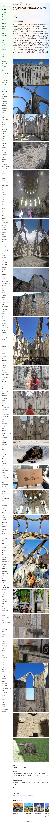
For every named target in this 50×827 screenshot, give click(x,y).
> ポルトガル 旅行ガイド (24, 4)
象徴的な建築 (5, 611)
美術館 (3, 255)
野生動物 (4, 110)
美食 (3, 70)
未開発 (3, 615)
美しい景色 (4, 63)
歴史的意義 (4, 646)
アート (3, 271)
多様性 (3, 650)
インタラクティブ (6, 377)
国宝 (3, 655)
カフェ (3, 98)
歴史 (3, 17)
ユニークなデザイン (6, 489)
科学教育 (4, 491)
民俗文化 (4, 711)
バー (3, 351)
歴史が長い (4, 105)
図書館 (3, 674)
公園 (3, 290)
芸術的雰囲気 (5, 222)
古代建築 (4, 564)
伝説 (3, 515)
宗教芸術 (4, 346)
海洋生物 (4, 285)
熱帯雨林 (4, 442)
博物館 (3, 52)
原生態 (3, 124)
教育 (3, 157)
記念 (3, 192)
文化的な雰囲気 (5, 498)
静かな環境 (4, 568)
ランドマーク (5, 49)
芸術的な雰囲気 (5, 302)
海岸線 (3, 384)
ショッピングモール (6, 688)
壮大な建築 (4, 372)
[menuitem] (6, 1)
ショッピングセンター (7, 407)
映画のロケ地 (5, 328)
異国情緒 (4, 314)
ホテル (3, 89)
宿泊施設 (4, 589)
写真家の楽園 (5, 709)
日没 (3, 150)
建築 (3, 59)
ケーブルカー (5, 257)
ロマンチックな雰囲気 (7, 433)
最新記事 (28, 821)
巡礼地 (3, 625)
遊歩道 (3, 592)
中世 (3, 554)
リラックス (4, 300)
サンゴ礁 (4, 295)
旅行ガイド (15, 4)
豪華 (3, 211)
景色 (3, 115)
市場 (3, 276)
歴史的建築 (4, 96)
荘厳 (3, 636)
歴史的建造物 (5, 185)
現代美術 (4, 706)
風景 (3, 138)
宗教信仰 (4, 428)
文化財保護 (4, 398)
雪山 (3, 318)
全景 (3, 363)
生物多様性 (4, 452)
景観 (3, 540)
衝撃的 (3, 508)
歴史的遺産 (4, 108)
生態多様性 (4, 550)
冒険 (3, 304)
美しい (3, 197)
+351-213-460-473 (17, 790)
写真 (3, 241)
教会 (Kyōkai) (21, 21)
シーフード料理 (5, 587)
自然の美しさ (5, 103)
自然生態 (4, 430)
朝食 (3, 316)
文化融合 (4, 269)
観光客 (3, 178)
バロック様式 (5, 169)
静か (3, 56)
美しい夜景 (4, 264)
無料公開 (4, 526)
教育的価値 (4, 599)
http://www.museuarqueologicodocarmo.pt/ (23, 795)
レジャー (4, 75)
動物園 (3, 400)
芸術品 (3, 426)
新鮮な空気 (4, 101)
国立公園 (4, 660)
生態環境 (4, 311)
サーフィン (4, 510)
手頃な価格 (4, 437)
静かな (3, 613)
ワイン (3, 585)
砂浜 (3, 335)
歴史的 (3, 14)
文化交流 (4, 604)
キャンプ (4, 531)
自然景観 (4, 12)
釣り (3, 575)
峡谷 (3, 543)
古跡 (3, 671)
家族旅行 (4, 487)
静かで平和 (4, 538)
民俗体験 (4, 547)
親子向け (4, 330)
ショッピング (5, 91)
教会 (3, 260)
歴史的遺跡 (4, 370)
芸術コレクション (6, 643)
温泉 (3, 162)
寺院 (3, 664)
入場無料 (4, 519)
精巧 (3, 379)
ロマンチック (5, 73)
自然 (3, 31)
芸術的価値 (4, 692)
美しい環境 (4, 545)
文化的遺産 (4, 533)
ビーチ (3, 68)
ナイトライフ (5, 250)
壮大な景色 (4, 309)
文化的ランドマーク (6, 129)
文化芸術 (4, 608)
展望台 (3, 28)
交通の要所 (4, 601)
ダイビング (4, 381)
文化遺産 (4, 19)
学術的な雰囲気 (5, 414)
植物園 (3, 475)
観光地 (3, 40)
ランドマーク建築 (6, 166)
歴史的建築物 (5, 307)
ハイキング (4, 84)
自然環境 (4, 194)
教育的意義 (4, 360)
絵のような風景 (5, 618)
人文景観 (4, 321)
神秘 (3, 402)
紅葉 (3, 220)
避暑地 (3, 208)
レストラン (4, 54)
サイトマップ (33, 821)
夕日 (3, 171)
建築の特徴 (4, 505)
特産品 (3, 634)
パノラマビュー (5, 685)
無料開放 (4, 45)
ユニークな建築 (5, 374)
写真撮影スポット (6, 409)
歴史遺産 (4, 225)
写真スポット (5, 536)
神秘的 (3, 353)
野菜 (3, 632)
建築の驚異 (4, 444)
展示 (3, 388)
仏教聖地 (4, 365)
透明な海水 (4, 190)
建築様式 (4, 143)
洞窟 (3, 639)
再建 (3, 702)
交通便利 (4, 66)
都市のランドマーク (6, 561)
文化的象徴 (4, 152)
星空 (3, 421)
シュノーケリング (6, 283)
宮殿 (3, 501)
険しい (3, 681)
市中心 (3, 339)
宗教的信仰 (4, 522)
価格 (3, 512)
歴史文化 (4, 26)
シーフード (4, 248)
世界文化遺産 (5, 484)
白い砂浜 (4, 356)
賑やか (3, 292)
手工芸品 (4, 136)
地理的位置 (4, 423)
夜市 (3, 697)
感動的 (3, 641)
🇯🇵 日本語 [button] (21, 2)
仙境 (3, 667)
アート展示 (4, 629)
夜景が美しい (5, 239)
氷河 (3, 496)
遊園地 (3, 440)
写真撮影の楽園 (5, 416)
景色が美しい (5, 218)
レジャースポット (6, 477)
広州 (3, 594)
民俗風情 (4, 704)
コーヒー (4, 463)
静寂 (3, 199)
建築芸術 (4, 393)
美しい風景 (4, 683)
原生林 (3, 278)
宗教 (3, 690)
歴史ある (4, 580)
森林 (3, 435)
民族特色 (4, 559)
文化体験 (4, 24)
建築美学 (4, 147)
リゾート (4, 480)
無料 (3, 140)
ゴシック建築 (5, 119)
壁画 (3, 204)
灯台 (3, 582)
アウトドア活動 (5, 183)
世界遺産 (4, 33)
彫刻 (3, 133)
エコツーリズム (5, 344)
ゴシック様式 (5, 337)
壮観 (3, 145)
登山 (3, 459)
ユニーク (4, 557)
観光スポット (5, 35)
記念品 (3, 227)
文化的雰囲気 (5, 281)
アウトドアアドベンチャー (8, 606)
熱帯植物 (4, 678)
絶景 (3, 456)
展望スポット (5, 669)
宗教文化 (4, 332)
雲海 (3, 253)
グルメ (3, 126)
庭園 (3, 112)
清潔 (3, 524)
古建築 (3, 213)
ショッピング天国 (6, 622)
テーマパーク (5, 391)
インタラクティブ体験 (7, 80)
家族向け (4, 94)
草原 (3, 449)
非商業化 (4, 494)
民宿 (3, 412)
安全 (3, 482)
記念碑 (3, 517)
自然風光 (4, 229)
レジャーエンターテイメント (9, 206)
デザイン (4, 662)
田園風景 (4, 236)
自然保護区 (4, 325)
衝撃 (3, 620)
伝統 (3, 648)
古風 (3, 627)
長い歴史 (4, 267)
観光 (3, 117)
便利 (3, 419)
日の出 (3, 180)
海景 (3, 215)
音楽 (3, 596)
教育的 (3, 173)
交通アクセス (5, 234)
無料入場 (4, 61)
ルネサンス (4, 246)
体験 (3, 349)
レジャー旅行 (5, 657)
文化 (3, 21)
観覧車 (3, 699)
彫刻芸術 (4, 695)
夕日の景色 (4, 262)
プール (3, 566)
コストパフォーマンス (7, 176)
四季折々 (4, 473)
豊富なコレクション (6, 395)
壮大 (3, 38)
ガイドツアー (5, 573)
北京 (3, 578)
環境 (3, 461)
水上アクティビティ (6, 468)
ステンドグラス (5, 358)
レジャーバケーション (7, 367)
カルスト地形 (5, 342)
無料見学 (4, 323)
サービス (4, 454)
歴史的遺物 (4, 571)
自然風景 (4, 159)
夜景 (3, 42)
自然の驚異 (4, 164)
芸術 (3, 77)
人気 (3, 653)
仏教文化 (4, 274)
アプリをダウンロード (6, 2)
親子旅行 (4, 232)
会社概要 (15, 2)
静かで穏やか (5, 470)
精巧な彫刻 (4, 155)
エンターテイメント (6, 503)
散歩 (3, 122)
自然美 (3, 297)
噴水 (3, 466)
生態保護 (4, 529)
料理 (3, 201)
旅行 (3, 288)
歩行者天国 (4, 676)
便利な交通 (4, 82)
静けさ (3, 47)
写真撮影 (4, 131)
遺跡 (3, 405)
